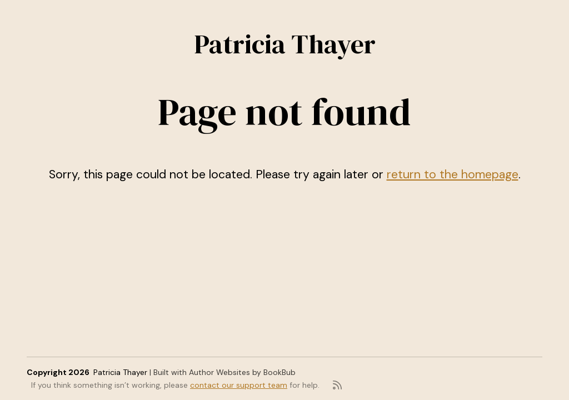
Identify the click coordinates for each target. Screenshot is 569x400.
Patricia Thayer (285, 44)
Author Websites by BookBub (242, 372)
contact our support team (238, 385)
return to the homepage (452, 174)
